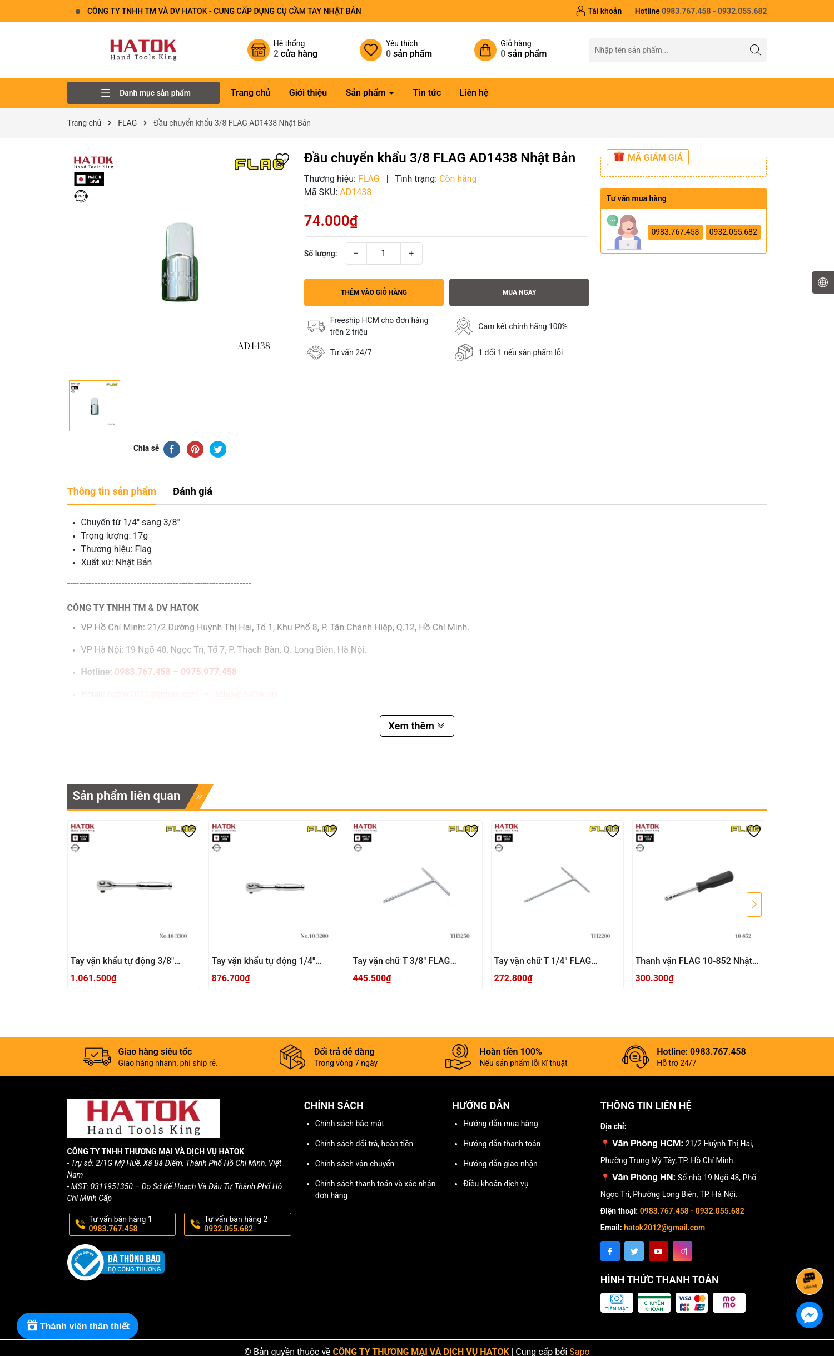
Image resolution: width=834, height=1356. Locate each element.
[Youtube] (658, 1251)
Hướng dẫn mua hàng (500, 1123)
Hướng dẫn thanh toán (501, 1143)
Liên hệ (474, 92)
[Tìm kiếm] (755, 49)
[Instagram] (682, 1251)
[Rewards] (77, 1326)
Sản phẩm (367, 92)
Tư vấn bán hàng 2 (246, 1224)
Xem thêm (417, 726)
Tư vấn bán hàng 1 (131, 1224)
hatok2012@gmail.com (664, 1227)
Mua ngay (520, 292)
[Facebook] (610, 1251)
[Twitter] (634, 1251)
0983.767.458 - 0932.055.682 (692, 1210)
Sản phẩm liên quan (127, 796)
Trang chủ (251, 92)
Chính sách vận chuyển (355, 1163)
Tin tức (427, 92)
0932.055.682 (733, 231)
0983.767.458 (675, 231)
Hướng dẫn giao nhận (500, 1163)
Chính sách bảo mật (349, 1123)
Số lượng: (320, 253)
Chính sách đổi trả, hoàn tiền (364, 1143)
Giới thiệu (308, 92)
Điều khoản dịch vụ (495, 1183)
